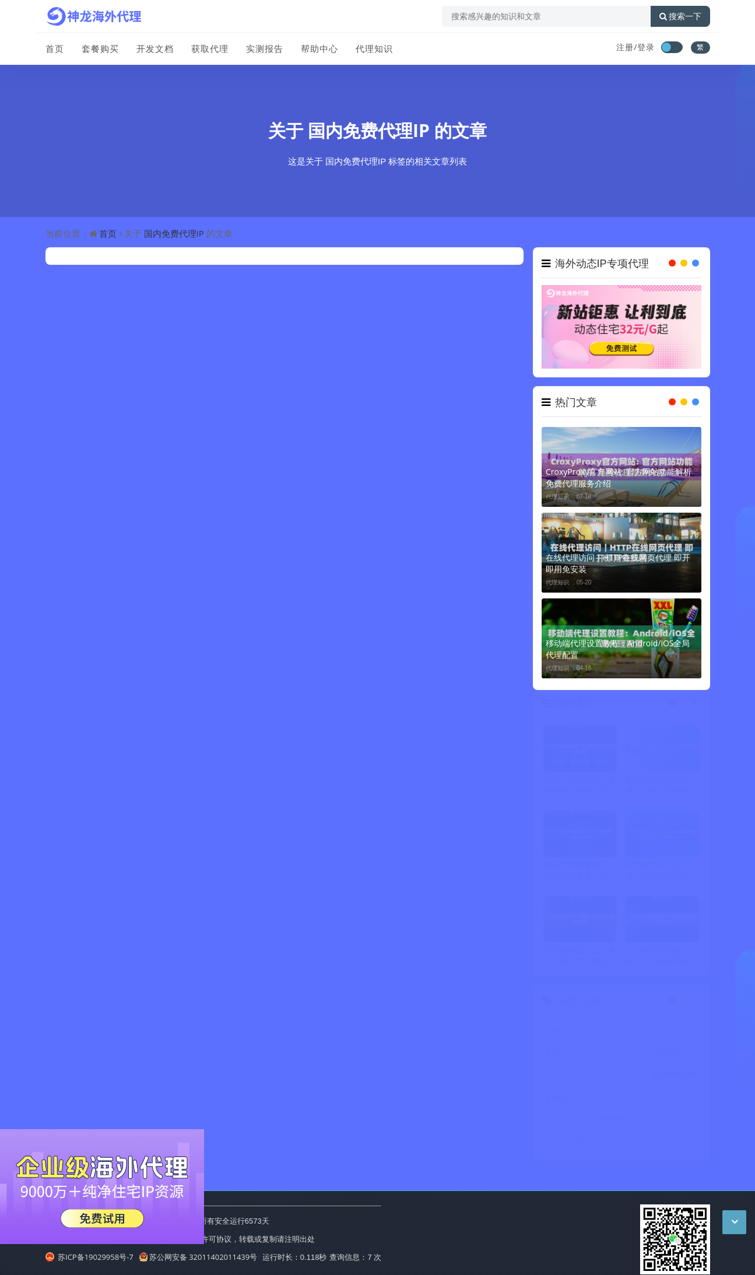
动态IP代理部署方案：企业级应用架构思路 (662, 958)
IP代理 (624, 1055)
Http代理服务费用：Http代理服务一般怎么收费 (580, 872)
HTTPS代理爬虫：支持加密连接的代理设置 (580, 787)
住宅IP (571, 1121)
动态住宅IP (678, 1055)
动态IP (624, 1033)
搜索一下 (680, 16)
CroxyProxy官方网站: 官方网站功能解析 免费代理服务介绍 (618, 477)
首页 (54, 48)
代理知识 (374, 48)
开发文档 (155, 48)
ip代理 (624, 1077)
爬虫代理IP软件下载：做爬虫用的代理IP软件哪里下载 (662, 787)
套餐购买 (100, 48)
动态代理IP (572, 1099)
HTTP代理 (677, 1077)
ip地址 (624, 1144)
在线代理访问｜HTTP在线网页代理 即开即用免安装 (618, 563)
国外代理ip (625, 1121)
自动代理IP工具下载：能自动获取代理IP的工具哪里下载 (662, 872)
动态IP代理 (572, 1055)
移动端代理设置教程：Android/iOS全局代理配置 (618, 648)
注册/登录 (635, 46)
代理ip (677, 1033)
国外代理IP (678, 1121)
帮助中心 (319, 48)
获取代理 (210, 48)
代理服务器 (572, 1077)
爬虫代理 (677, 1099)
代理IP (571, 1033)
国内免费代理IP (369, 130)
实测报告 (264, 48)
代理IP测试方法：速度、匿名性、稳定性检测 (580, 958)
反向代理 (571, 1144)
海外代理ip (625, 1099)
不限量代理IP (679, 1144)
